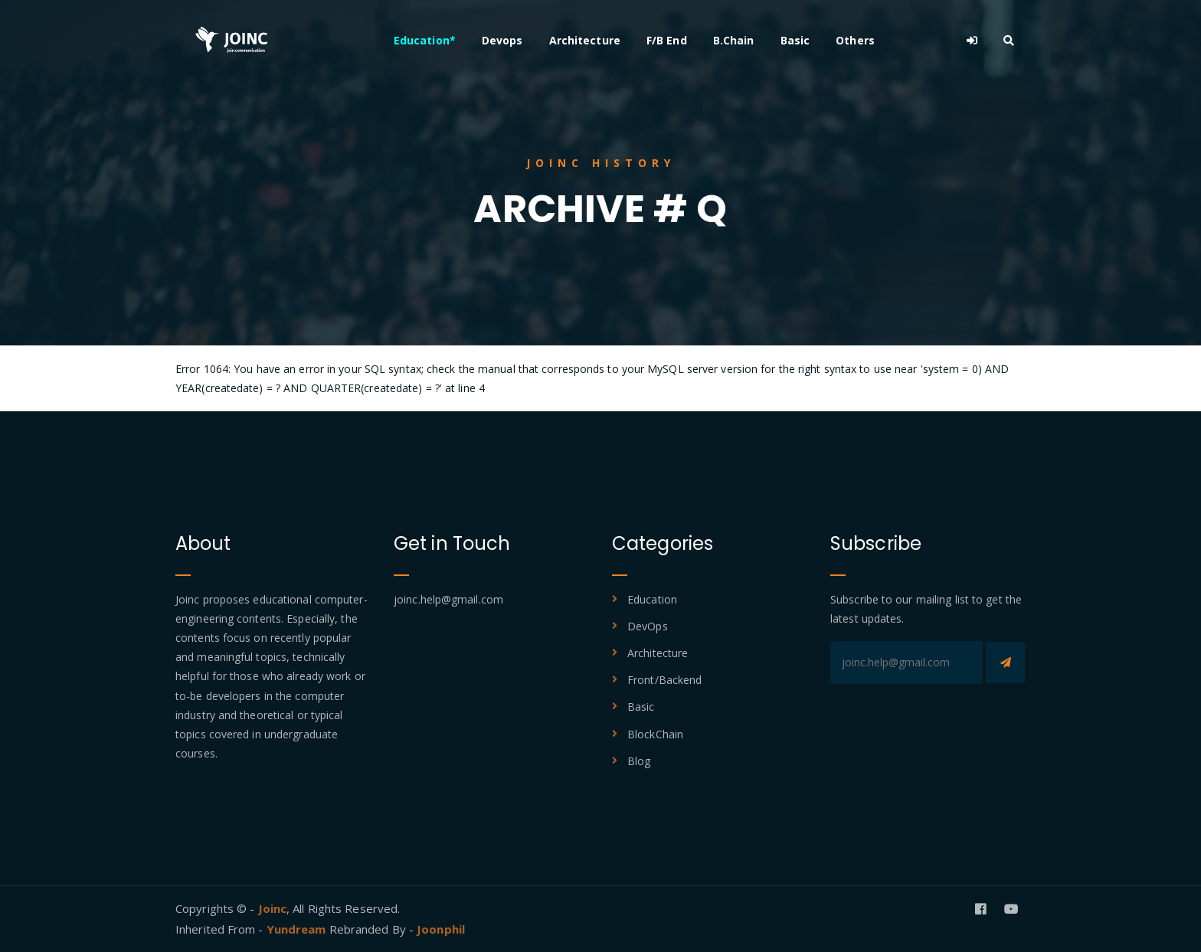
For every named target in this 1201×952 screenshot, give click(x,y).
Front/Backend (664, 679)
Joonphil (441, 929)
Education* (425, 40)
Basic (795, 40)
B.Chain (733, 40)
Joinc (272, 908)
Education (652, 599)
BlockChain (655, 734)
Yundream (298, 929)
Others (855, 40)
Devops (502, 40)
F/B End (666, 40)
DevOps (647, 626)
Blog (638, 761)
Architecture (584, 40)
